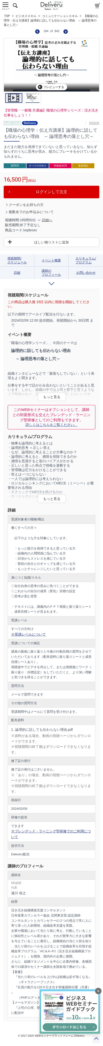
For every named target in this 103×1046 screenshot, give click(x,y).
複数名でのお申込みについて (31, 212)
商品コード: (14, 230)
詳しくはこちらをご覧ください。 (51, 425)
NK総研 (94, 123)
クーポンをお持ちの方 (26, 205)
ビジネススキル (26, 16)
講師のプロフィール (51, 272)
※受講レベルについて (28, 634)
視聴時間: (12, 220)
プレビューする (51, 87)
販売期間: (12, 225)
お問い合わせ (86, 273)
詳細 (17, 273)
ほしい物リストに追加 (51, 242)
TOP (7, 16)
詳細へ (47, 220)
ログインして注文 (51, 191)
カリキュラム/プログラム (86, 260)
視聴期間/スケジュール (17, 260)
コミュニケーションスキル (60, 16)
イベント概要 (51, 260)
